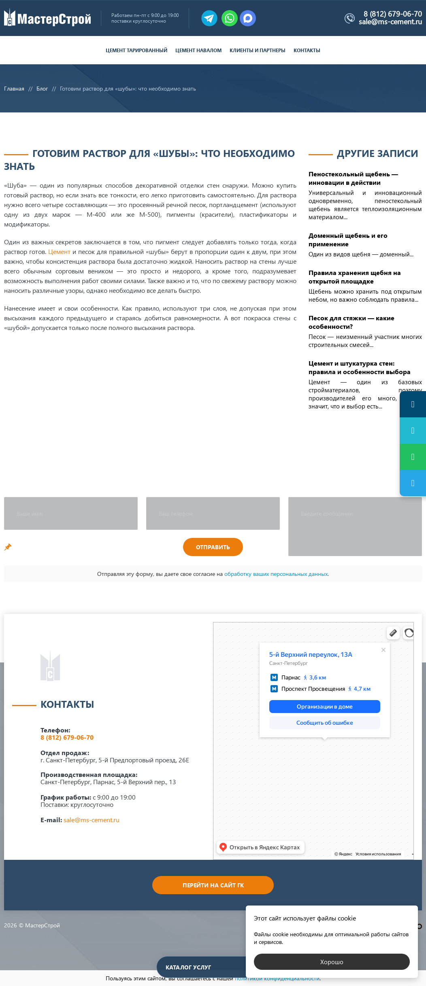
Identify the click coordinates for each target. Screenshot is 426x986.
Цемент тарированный (136, 50)
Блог (42, 88)
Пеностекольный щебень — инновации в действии (353, 177)
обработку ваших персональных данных (276, 574)
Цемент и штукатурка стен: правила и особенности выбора (360, 367)
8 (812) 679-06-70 (393, 14)
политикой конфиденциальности (277, 978)
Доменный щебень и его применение (348, 239)
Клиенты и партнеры (257, 50)
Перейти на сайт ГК (213, 885)
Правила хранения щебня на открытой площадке (355, 276)
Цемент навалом (198, 50)
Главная (14, 88)
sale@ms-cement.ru (390, 21)
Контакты (307, 50)
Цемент (59, 251)
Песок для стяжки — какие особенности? (351, 321)
